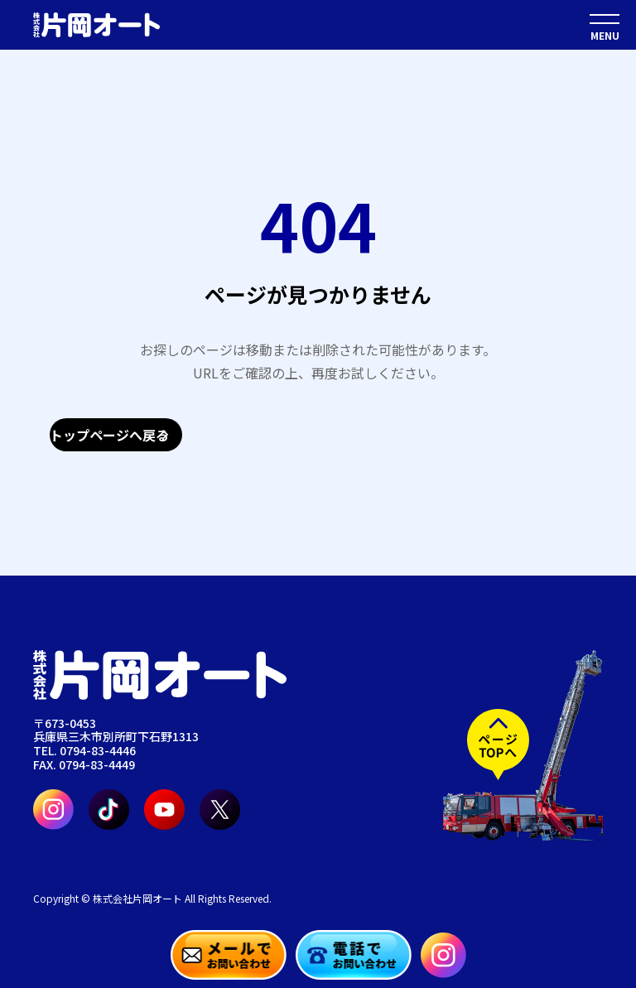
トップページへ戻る (109, 435)
